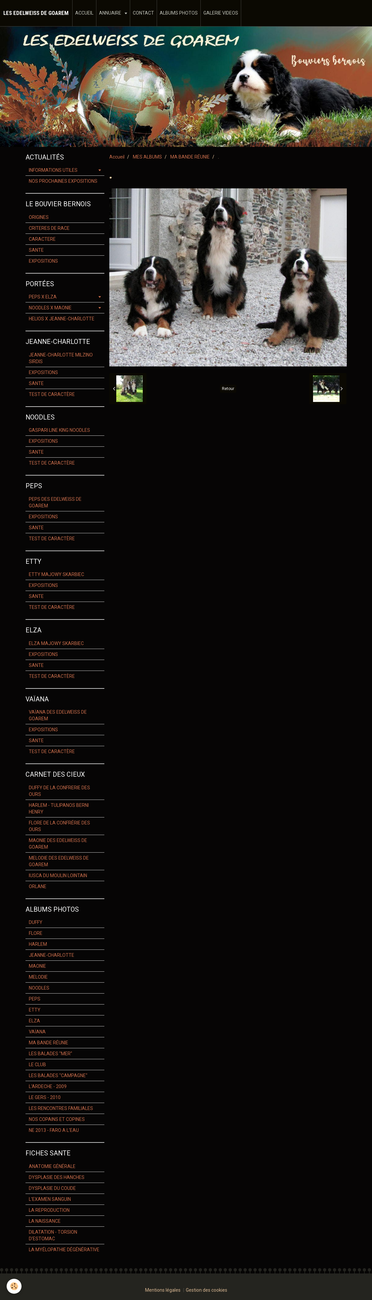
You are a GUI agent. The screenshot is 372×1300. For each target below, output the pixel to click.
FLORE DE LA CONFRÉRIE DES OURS (59, 826)
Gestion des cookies (206, 1290)
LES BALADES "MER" (50, 1053)
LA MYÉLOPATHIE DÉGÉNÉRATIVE (64, 1249)
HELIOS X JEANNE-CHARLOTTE (61, 318)
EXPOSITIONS (43, 261)
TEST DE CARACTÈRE (52, 394)
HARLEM (38, 944)
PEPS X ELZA (43, 296)
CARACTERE (42, 239)
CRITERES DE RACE (49, 228)
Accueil (117, 157)
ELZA (34, 1020)
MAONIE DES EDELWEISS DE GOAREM (58, 844)
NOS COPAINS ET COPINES (57, 1119)
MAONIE (37, 966)
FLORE (35, 933)
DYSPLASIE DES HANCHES (56, 1177)
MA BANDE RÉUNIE (190, 157)
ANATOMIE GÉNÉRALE (52, 1166)
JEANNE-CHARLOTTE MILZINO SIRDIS (61, 358)
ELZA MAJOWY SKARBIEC (56, 643)
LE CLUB (37, 1064)
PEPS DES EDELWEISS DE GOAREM (55, 502)
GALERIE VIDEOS (220, 13)
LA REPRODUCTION (49, 1210)
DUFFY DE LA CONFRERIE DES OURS (59, 791)
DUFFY (35, 922)
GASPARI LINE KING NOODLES (59, 430)
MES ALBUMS (147, 157)
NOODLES (39, 988)
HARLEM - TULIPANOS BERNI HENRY (59, 808)
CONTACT (143, 13)
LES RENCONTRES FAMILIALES (61, 1108)
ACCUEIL (84, 13)
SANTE (36, 250)
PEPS (34, 999)
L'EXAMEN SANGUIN (50, 1199)
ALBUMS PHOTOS (179, 13)
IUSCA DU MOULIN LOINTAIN (58, 875)
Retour (228, 388)
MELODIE (38, 977)
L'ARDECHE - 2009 (48, 1086)
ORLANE (37, 886)
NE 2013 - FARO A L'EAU (54, 1130)
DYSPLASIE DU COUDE (52, 1188)
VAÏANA (37, 1031)
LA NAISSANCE (45, 1221)
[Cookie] (14, 1286)
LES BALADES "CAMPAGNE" (58, 1075)
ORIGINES (39, 217)
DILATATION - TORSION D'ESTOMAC (53, 1235)
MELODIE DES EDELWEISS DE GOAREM (59, 861)
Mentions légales (163, 1290)
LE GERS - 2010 (45, 1097)
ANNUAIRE (110, 13)
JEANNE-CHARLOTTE (51, 955)
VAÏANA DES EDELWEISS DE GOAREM (58, 715)
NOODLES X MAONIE (50, 307)
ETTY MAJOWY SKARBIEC (56, 574)
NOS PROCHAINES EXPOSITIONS (63, 181)
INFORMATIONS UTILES (53, 170)
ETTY (34, 1009)
